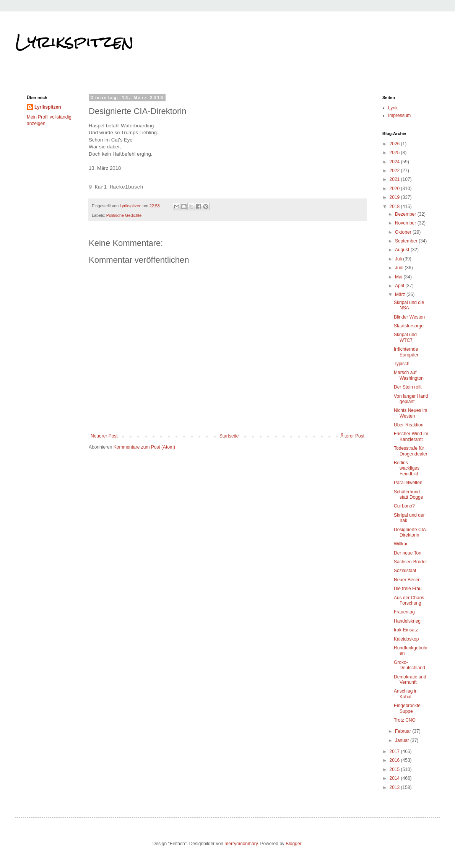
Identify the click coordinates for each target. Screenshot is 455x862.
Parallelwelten (408, 482)
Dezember (406, 214)
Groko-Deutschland (409, 665)
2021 (395, 179)
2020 (395, 188)
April (400, 285)
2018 (395, 206)
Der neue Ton (407, 553)
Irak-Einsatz (406, 630)
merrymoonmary (240, 843)
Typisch (402, 363)
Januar (402, 740)
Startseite (229, 436)
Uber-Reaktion (408, 425)
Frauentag (404, 612)
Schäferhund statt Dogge (408, 494)
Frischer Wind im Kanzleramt (411, 436)
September (407, 241)
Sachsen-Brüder (410, 561)
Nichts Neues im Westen (410, 413)
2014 (395, 778)
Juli (399, 259)
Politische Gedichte (123, 215)
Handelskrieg (407, 621)
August (403, 249)
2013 (395, 787)
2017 (395, 751)
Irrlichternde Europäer (406, 351)
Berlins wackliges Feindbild (406, 468)
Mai (399, 277)
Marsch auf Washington (409, 375)
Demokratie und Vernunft (410, 679)
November (406, 223)
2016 (395, 760)
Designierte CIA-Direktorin (410, 532)
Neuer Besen (407, 579)
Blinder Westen (409, 317)
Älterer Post (352, 436)
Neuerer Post (104, 436)
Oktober (404, 232)
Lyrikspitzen (74, 42)
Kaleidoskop (406, 639)
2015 (395, 769)
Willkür (401, 543)
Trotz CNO (405, 720)
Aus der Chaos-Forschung (410, 600)
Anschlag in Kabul (406, 693)
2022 (395, 170)
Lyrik (393, 108)
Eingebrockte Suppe (407, 708)
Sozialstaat (405, 570)
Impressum (399, 115)
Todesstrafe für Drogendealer (410, 451)
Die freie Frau (408, 588)
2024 (395, 161)
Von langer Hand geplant (411, 399)
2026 (395, 143)
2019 (395, 197)
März (400, 294)
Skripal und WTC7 (405, 337)
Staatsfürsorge (409, 326)
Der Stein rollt (408, 387)
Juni (400, 267)
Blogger (293, 843)
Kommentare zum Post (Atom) (144, 447)
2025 (395, 152)
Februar (403, 731)
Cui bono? (404, 506)
